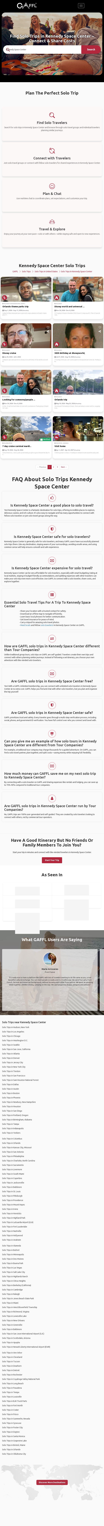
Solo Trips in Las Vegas (12, 1268)
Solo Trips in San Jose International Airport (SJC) (23, 1334)
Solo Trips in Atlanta (11, 1054)
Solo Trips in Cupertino (12, 1178)
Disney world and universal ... (69, 306)
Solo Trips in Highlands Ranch (15, 1276)
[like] (48, 280)
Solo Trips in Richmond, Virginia (15, 1312)
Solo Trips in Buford (10, 1250)
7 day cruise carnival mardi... (16, 446)
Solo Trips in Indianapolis (13, 1128)
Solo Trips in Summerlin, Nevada (16, 1419)
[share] (48, 285)
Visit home (59, 446)
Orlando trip (60, 399)
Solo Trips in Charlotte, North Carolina (18, 1161)
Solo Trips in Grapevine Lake (14, 1441)
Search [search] (91, 49)
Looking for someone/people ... (18, 399)
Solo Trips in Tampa (10, 1124)
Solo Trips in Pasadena (12, 1388)
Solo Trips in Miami (10, 1303)
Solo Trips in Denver (11, 1058)
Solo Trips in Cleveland (12, 1357)
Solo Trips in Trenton (11, 1071)
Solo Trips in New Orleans (13, 1320)
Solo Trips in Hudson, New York (15, 1027)
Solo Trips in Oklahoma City (14, 1454)
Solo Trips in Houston (11, 1106)
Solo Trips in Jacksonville (13, 1183)
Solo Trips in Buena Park (12, 1263)
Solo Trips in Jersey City (12, 1062)
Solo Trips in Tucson (11, 1361)
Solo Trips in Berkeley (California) (16, 1285)
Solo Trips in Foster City (12, 1427)
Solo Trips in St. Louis (11, 1191)
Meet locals (25, 625)
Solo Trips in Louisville (12, 1397)
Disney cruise (9, 353)
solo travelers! (47, 625)
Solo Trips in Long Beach (13, 1383)
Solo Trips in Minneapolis (13, 1254)
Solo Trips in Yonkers (11, 1133)
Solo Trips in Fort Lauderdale (14, 1227)
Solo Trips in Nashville (11, 1231)
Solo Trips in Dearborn (12, 1366)
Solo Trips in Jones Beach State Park (18, 1298)
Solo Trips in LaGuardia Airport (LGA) (17, 1222)
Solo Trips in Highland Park (13, 1218)
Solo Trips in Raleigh (11, 1294)
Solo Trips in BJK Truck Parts (14, 1401)
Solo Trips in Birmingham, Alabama (17, 1120)
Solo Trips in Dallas (10, 1084)
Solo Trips (26, 271)
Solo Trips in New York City (13, 1067)
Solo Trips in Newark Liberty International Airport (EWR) (26, 1347)
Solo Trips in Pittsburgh (12, 1196)
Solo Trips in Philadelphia (13, 1156)
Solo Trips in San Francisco (13, 1076)
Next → (64, 467)
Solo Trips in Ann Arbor (12, 1353)
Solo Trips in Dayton (11, 1432)
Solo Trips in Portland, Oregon (15, 1115)
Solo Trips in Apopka (11, 1342)
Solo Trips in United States (46, 271)
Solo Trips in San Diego (12, 1111)
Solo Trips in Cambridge (12, 1290)
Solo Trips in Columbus (12, 1139)
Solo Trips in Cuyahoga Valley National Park (21, 1379)
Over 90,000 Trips (62, 55)
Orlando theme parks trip (15, 306)
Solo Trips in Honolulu (11, 1213)
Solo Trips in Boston (11, 1093)
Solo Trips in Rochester (12, 1375)
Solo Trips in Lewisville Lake (14, 1316)
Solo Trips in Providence (12, 1200)
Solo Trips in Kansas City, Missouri (17, 1147)
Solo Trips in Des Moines (13, 1259)
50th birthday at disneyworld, (69, 353)
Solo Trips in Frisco (10, 1414)
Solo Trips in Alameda (11, 1246)
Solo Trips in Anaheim (11, 1240)
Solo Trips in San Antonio (13, 1152)
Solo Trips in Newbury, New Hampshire (19, 1102)
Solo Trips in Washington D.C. (15, 1040)
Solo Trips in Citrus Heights (14, 1281)
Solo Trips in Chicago (11, 1036)
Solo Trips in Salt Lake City (13, 1272)
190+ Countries (44, 55)
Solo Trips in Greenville (12, 1325)
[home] (27, 5)
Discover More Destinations (52, 1482)
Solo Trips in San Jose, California (16, 1049)
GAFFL (15, 271)
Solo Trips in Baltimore (12, 1187)
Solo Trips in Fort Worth (12, 1405)
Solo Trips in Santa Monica (13, 1436)
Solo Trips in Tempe (10, 1392)
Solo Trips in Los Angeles (13, 1032)
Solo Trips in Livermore (12, 1169)
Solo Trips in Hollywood (12, 1235)
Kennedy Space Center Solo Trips (52, 265)
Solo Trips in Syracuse (11, 1423)
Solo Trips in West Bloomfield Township (19, 1307)
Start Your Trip (52, 860)
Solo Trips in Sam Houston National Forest (20, 1080)
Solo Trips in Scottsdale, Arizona (16, 1338)
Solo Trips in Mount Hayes (13, 1205)
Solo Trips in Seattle (11, 1045)
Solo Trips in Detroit (10, 1370)
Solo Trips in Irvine (10, 1209)
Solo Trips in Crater (10, 1410)
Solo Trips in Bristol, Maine (13, 1445)
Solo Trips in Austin (10, 1089)
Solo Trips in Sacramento (13, 1165)
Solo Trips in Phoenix (11, 1098)
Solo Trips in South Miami (13, 1174)
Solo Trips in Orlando (11, 1143)
